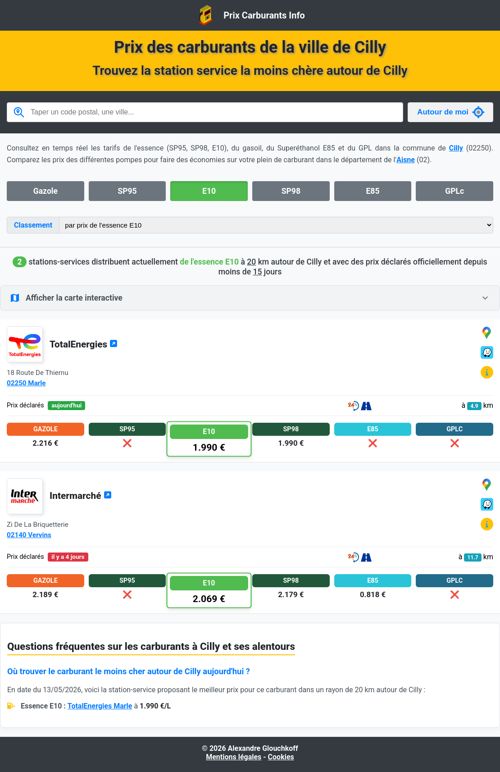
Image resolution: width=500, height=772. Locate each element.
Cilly (456, 148)
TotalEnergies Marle (100, 706)
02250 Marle (26, 383)
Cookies (281, 757)
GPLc (454, 191)
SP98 (291, 191)
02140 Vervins (29, 535)
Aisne (405, 159)
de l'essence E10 (209, 261)
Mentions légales (233, 757)
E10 (209, 191)
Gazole (45, 191)
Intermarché (81, 495)
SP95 (127, 191)
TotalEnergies (84, 344)
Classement (33, 225)
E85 (372, 191)
